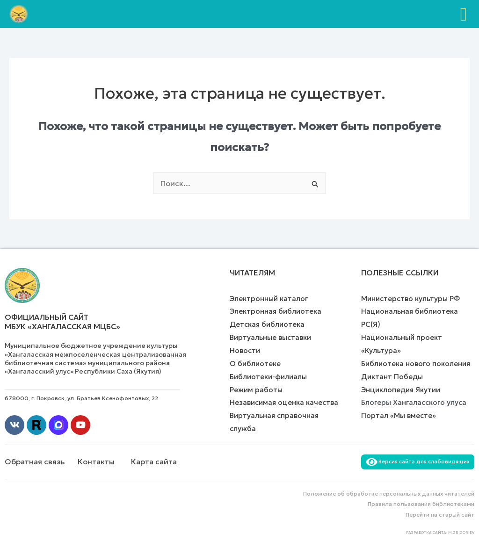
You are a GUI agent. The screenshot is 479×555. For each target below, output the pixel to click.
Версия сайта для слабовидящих (418, 461)
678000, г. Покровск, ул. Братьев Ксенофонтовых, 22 (81, 398)
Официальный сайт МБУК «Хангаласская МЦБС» (62, 322)
